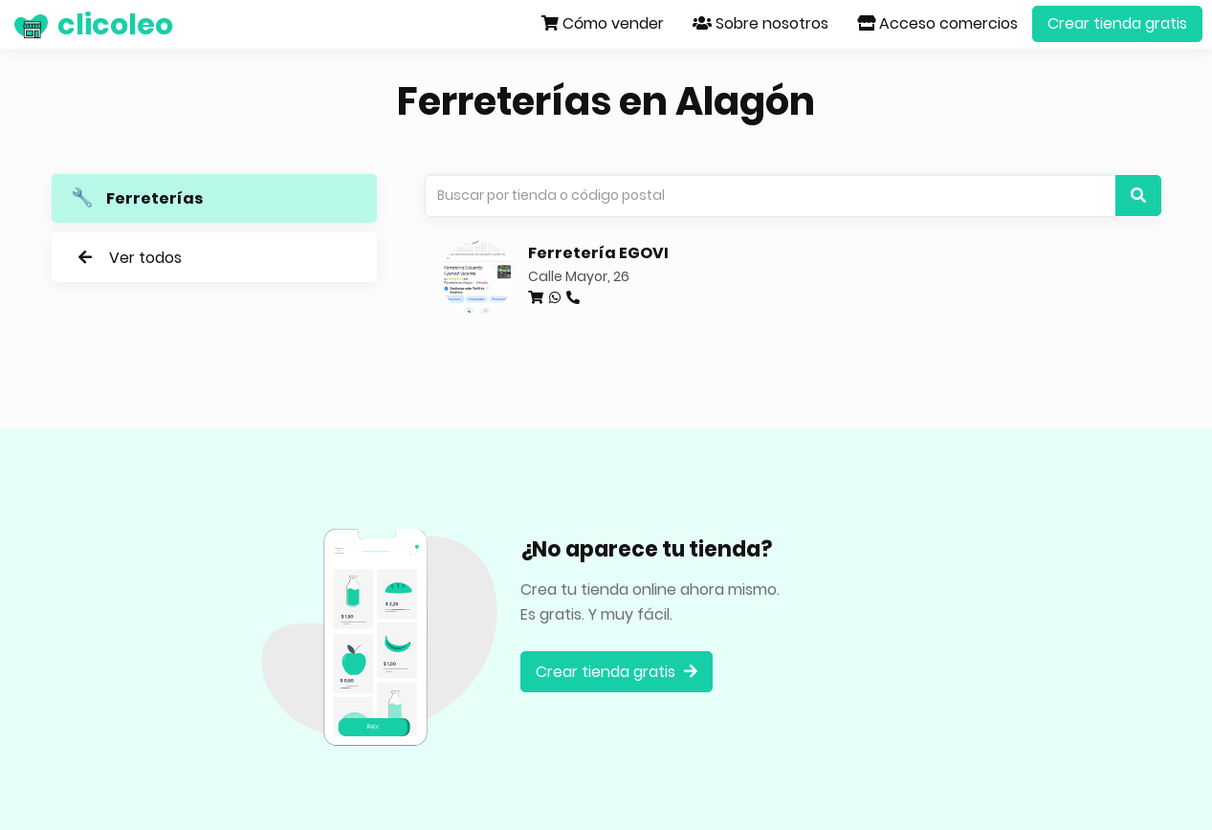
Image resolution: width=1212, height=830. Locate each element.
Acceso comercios (937, 23)
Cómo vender (602, 23)
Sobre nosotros (760, 23)
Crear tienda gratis (1117, 23)
